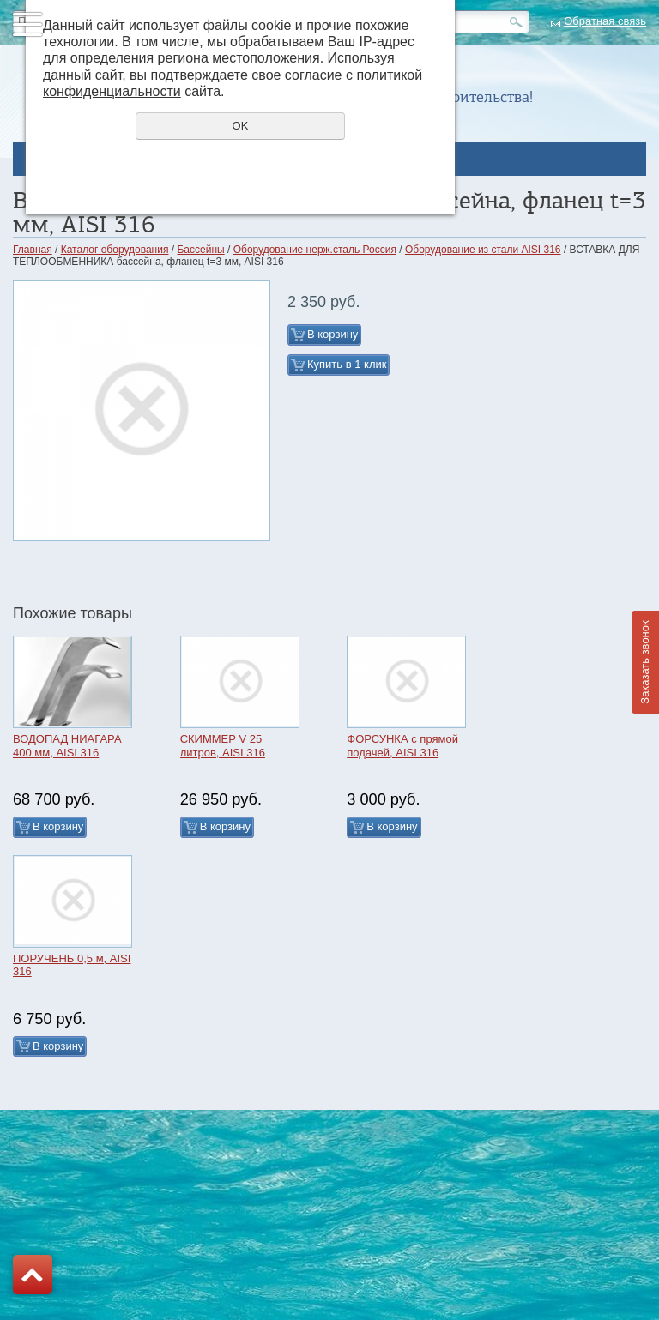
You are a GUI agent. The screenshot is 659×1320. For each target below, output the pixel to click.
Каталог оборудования (115, 250)
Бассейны (200, 250)
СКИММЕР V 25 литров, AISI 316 (222, 745)
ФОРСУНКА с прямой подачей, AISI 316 (402, 745)
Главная (32, 250)
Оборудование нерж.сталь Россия (314, 250)
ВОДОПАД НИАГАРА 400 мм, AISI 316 (67, 745)
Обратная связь (605, 21)
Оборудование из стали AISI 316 (483, 250)
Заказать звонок (644, 661)
